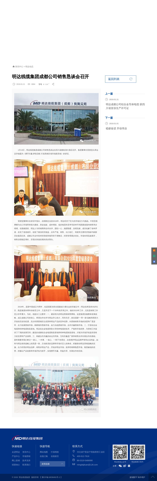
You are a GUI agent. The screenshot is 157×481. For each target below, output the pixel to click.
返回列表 (120, 79)
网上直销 (16, 460)
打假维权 (55, 452)
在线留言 (55, 456)
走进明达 (16, 452)
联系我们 (26, 465)
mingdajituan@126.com (87, 465)
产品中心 (16, 456)
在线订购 (44, 456)
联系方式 (77, 446)
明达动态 (29, 66)
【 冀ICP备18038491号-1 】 (50, 477)
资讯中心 (19, 66)
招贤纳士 (16, 465)
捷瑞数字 (133, 477)
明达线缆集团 (24, 477)
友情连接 (46, 464)
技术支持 (26, 460)
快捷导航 (45, 446)
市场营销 (26, 456)
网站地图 (44, 452)
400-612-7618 (83, 456)
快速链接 (17, 446)
